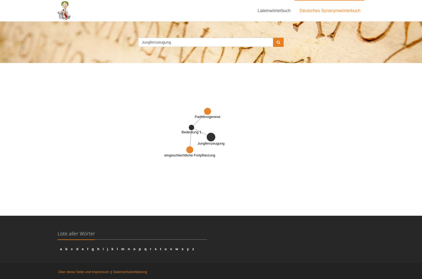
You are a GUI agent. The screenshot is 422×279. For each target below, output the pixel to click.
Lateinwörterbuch (274, 10)
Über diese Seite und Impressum (83, 272)
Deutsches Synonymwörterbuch (330, 10)
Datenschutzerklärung (130, 272)
